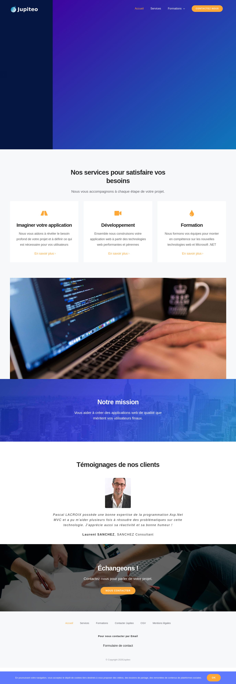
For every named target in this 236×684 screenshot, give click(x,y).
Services (84, 639)
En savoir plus (44, 253)
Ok (214, 677)
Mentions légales (162, 639)
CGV (143, 639)
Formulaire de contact (118, 662)
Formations (102, 639)
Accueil (69, 639)
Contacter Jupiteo (124, 639)
